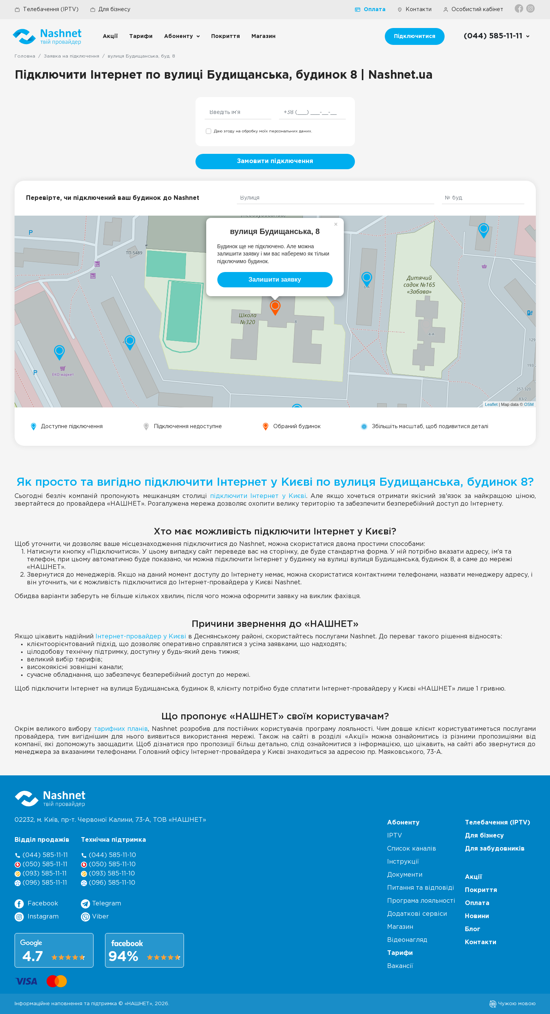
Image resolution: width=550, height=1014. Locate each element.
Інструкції (403, 862)
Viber (95, 917)
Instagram (37, 917)
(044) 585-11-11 (41, 855)
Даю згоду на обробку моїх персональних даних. (263, 131)
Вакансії (400, 966)
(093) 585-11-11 (41, 874)
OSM (529, 404)
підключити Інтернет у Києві (258, 496)
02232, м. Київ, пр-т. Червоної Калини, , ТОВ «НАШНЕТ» (110, 820)
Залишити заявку (275, 279)
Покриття (225, 36)
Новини (477, 916)
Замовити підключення (275, 161)
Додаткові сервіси (417, 914)
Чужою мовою (512, 1003)
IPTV (394, 836)
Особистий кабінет (473, 9)
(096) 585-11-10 (108, 883)
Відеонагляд (407, 940)
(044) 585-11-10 (108, 855)
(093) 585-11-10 (108, 874)
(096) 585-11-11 (41, 883)
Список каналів (411, 849)
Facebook (36, 903)
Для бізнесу (110, 9)
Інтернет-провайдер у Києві (140, 637)
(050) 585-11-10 (108, 864)
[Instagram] (531, 8)
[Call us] (497, 36)
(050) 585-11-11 (41, 864)
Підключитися (414, 36)
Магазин (263, 36)
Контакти (414, 9)
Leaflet (491, 404)
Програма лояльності (421, 901)
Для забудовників (495, 849)
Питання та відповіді (420, 888)
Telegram (101, 903)
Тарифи (141, 36)
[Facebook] (519, 8)
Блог (472, 929)
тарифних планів (121, 729)
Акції (110, 36)
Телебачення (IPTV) (47, 9)
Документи (404, 875)
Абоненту (178, 36)
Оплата (370, 9)
